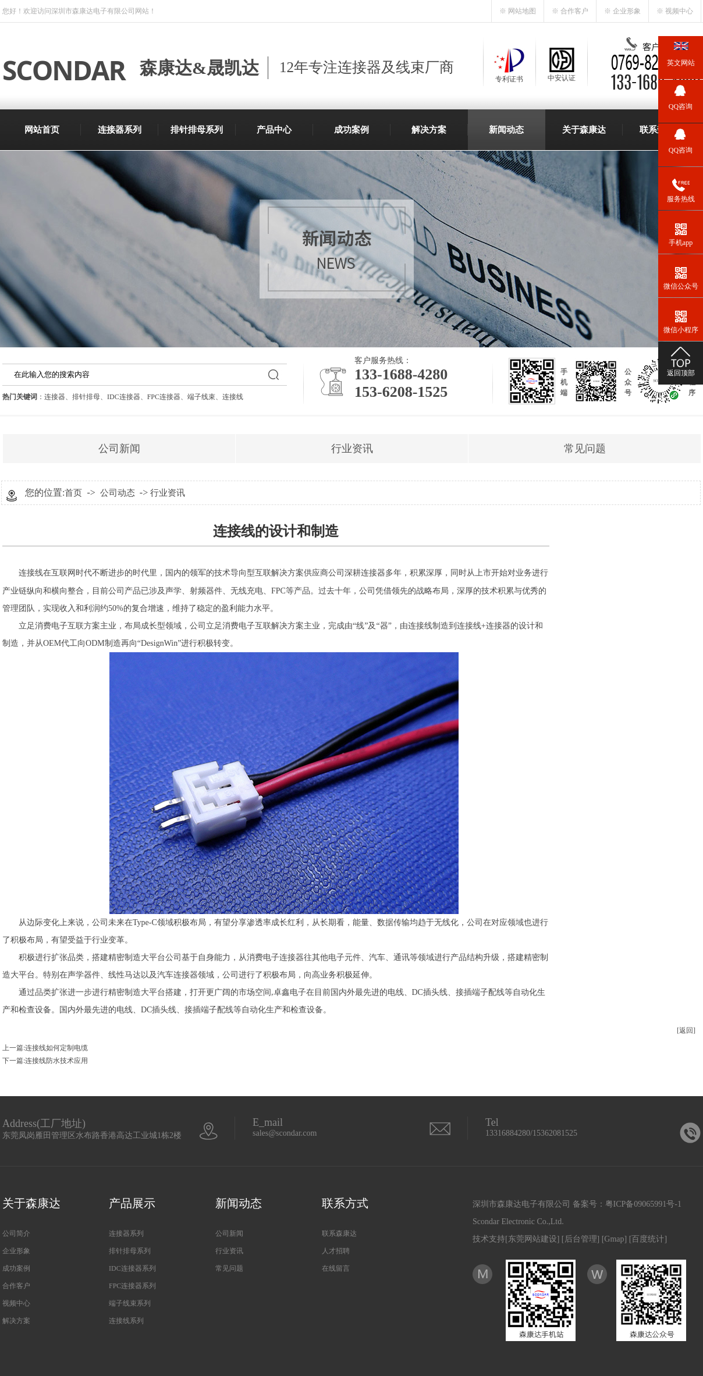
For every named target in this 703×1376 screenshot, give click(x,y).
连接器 (54, 397)
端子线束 (201, 397)
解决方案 (428, 129)
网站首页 (41, 129)
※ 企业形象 (622, 11)
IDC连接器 (123, 397)
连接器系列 (119, 129)
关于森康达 (584, 129)
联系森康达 (339, 1233)
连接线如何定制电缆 (56, 1048)
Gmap (614, 1239)
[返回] (686, 1030)
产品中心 (274, 129)
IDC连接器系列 (132, 1268)
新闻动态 (506, 129)
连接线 (232, 397)
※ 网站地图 (517, 11)
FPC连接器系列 (132, 1286)
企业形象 (16, 1251)
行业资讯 (352, 448)
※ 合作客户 (570, 11)
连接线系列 (126, 1321)
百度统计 (647, 1239)
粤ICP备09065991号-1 (643, 1204)
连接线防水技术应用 (56, 1061)
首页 (73, 492)
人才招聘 (336, 1251)
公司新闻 (119, 448)
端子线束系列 (130, 1303)
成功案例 (351, 129)
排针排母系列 (197, 129)
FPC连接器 (163, 397)
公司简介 (16, 1233)
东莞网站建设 (532, 1239)
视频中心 (16, 1303)
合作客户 (16, 1286)
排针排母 (86, 397)
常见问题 (585, 448)
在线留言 (336, 1268)
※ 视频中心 (674, 11)
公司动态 (117, 492)
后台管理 (580, 1239)
